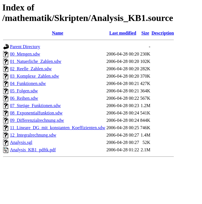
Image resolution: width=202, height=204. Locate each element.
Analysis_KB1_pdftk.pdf (33, 149)
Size (145, 33)
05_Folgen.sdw (24, 90)
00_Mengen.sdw (25, 54)
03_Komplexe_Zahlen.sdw (34, 76)
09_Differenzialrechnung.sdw (37, 120)
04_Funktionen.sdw (28, 83)
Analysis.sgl (21, 142)
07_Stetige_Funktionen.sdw (35, 105)
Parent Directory (25, 46)
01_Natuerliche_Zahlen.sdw (35, 61)
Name (57, 33)
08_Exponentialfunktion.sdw (36, 112)
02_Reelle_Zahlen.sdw (31, 68)
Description (162, 33)
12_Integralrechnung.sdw (33, 135)
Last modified (122, 33)
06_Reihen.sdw (24, 98)
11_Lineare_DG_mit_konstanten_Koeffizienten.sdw (57, 127)
